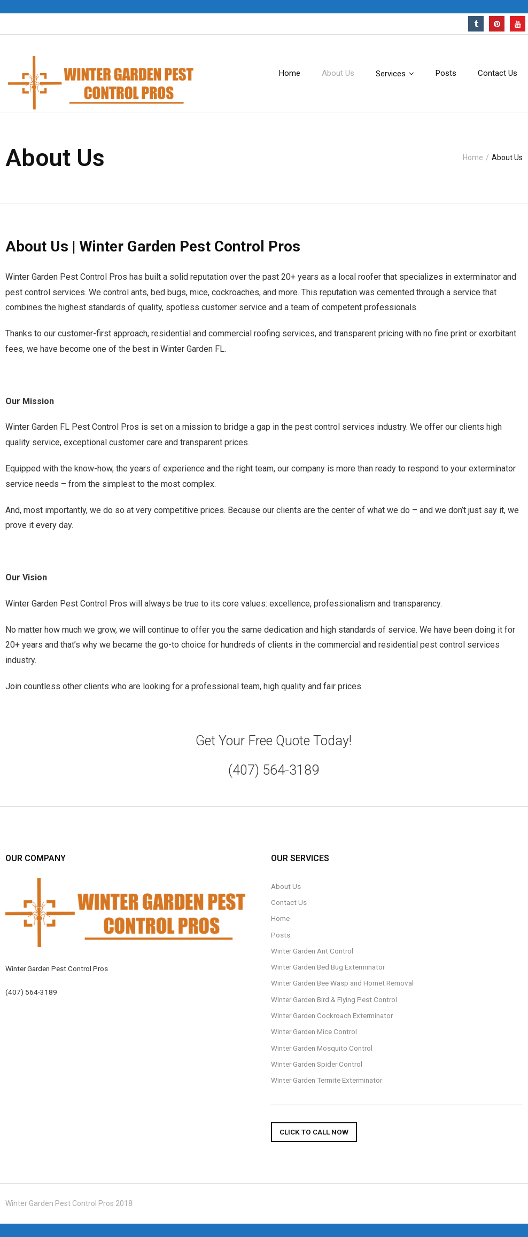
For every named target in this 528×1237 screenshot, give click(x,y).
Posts (280, 935)
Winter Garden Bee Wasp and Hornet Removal (342, 983)
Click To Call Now (313, 1132)
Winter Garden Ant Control (312, 951)
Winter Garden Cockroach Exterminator (332, 1015)
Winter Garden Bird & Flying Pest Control (334, 999)
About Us (286, 886)
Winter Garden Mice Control (314, 1031)
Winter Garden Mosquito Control (321, 1048)
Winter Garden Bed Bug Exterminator (328, 967)
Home (473, 157)
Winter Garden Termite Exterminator (326, 1080)
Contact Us (289, 902)
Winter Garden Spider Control (316, 1064)
